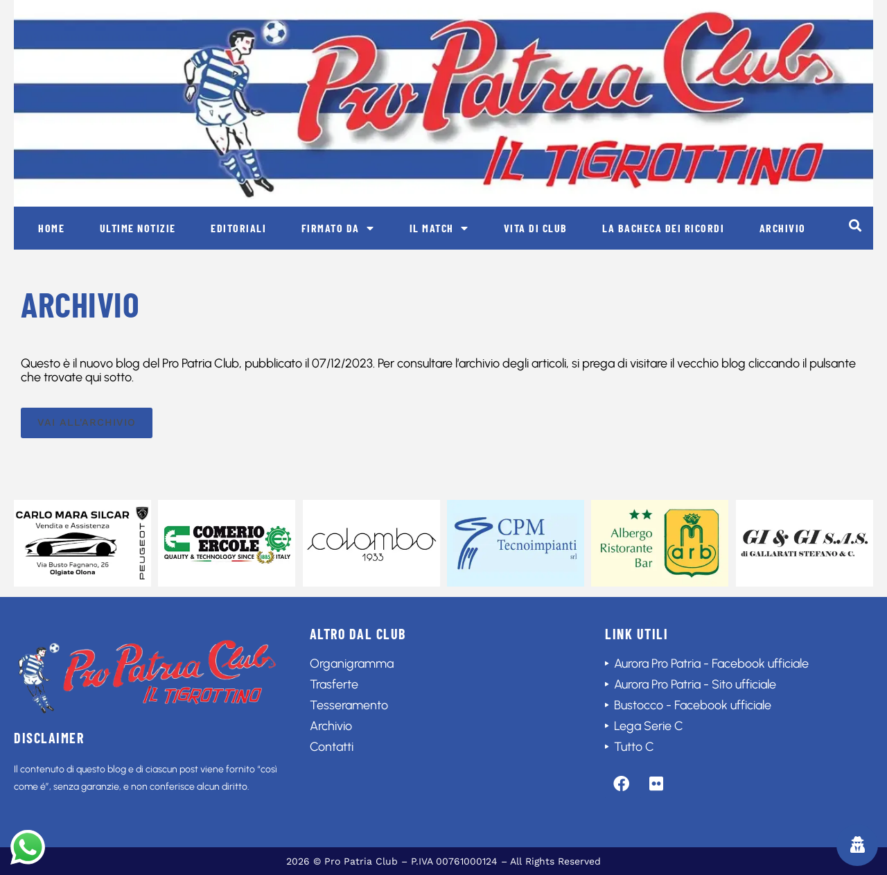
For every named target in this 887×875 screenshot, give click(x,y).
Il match (439, 228)
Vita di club (536, 227)
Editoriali (238, 227)
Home (51, 227)
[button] (854, 225)
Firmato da (338, 228)
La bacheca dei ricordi (663, 227)
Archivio (782, 227)
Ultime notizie (138, 227)
